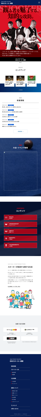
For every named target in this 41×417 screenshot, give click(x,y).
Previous (1, 33)
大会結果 (14, 381)
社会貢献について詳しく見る (14, 286)
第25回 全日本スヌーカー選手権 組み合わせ (9, 83)
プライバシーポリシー (17, 414)
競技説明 (14, 372)
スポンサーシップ (15, 401)
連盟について (14, 388)
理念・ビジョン (15, 395)
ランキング (14, 405)
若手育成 (14, 399)
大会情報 (13, 378)
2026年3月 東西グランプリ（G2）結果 (31, 83)
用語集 (13, 374)
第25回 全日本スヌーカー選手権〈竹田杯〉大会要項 (20, 83)
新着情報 (13, 366)
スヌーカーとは (15, 369)
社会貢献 (14, 397)
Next (39, 33)
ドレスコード (14, 383)
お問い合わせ (14, 408)
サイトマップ (25, 414)
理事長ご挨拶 (15, 390)
